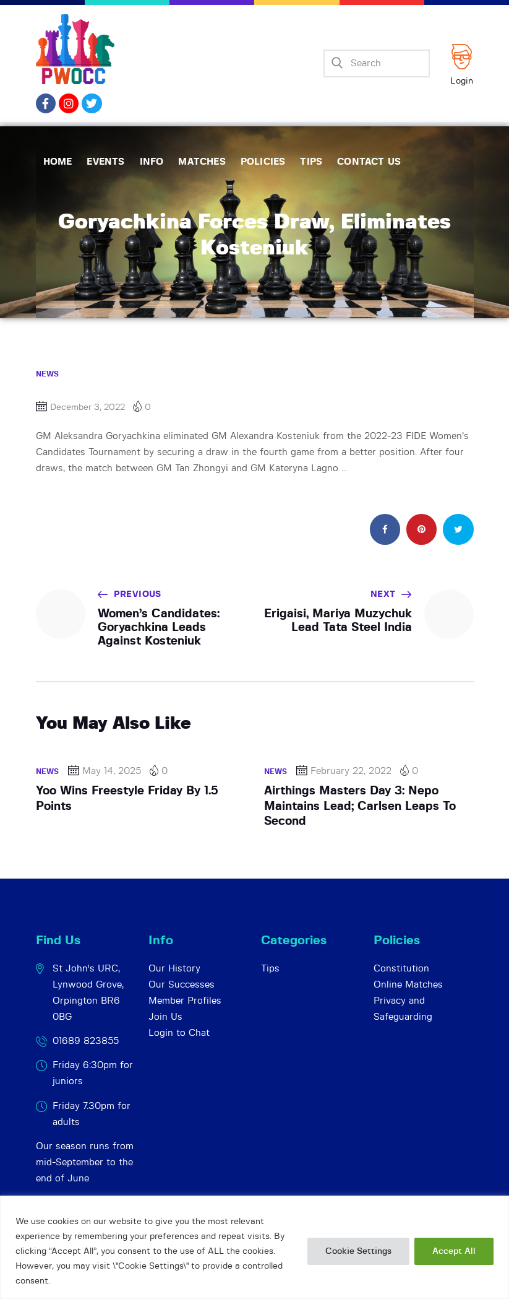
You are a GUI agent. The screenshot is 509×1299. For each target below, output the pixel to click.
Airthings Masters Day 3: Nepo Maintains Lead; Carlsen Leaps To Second (360, 806)
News (47, 374)
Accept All (454, 1251)
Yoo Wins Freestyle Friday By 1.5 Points (127, 798)
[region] (254, 1247)
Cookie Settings (358, 1251)
